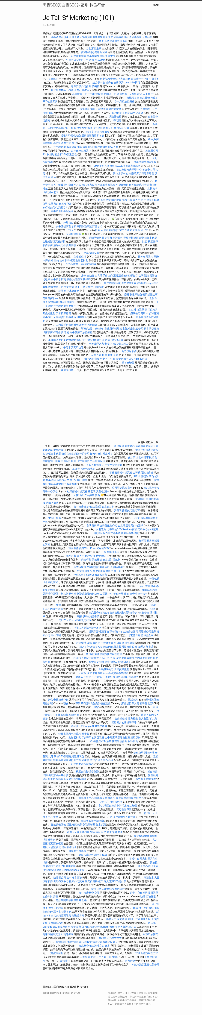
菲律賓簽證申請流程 (121, 472)
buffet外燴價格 (72, 339)
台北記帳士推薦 (78, 480)
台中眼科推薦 (67, 260)
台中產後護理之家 (66, 226)
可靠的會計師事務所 (64, 317)
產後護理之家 (96, 343)
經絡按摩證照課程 (89, 854)
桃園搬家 (53, 203)
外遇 (110, 760)
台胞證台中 (62, 480)
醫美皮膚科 (91, 881)
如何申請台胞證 (120, 37)
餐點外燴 (118, 593)
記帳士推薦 (69, 127)
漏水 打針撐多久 (62, 911)
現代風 (155, 904)
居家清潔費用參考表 (93, 135)
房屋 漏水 (107, 355)
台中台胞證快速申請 (93, 339)
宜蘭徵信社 (80, 256)
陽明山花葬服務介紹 (139, 919)
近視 (151, 298)
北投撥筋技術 (124, 646)
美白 (97, 495)
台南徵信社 (121, 718)
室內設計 (120, 888)
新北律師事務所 (148, 237)
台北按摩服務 (151, 487)
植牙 (100, 881)
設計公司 (145, 586)
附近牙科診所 (84, 570)
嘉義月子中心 (86, 798)
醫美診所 (107, 237)
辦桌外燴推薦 (60, 775)
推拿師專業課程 (107, 184)
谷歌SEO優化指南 (71, 135)
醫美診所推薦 (119, 741)
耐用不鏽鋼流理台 (53, 934)
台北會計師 (108, 506)
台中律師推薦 (78, 56)
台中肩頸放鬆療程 (124, 101)
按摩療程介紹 (112, 552)
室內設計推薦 (68, 461)
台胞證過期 (59, 146)
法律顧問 (77, 279)
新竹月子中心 (120, 173)
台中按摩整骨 (106, 642)
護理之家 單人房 (75, 555)
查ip (88, 464)
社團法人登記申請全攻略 (87, 627)
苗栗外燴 (96, 355)
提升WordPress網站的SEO (94, 548)
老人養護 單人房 (148, 718)
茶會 (65, 703)
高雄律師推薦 (55, 332)
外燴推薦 (96, 464)
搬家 (96, 707)
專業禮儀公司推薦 (146, 631)
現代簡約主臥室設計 (123, 112)
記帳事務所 (109, 798)
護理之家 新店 (146, 646)
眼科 (125, 40)
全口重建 (119, 642)
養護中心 (134, 858)
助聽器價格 (115, 116)
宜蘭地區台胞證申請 (88, 616)
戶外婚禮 (81, 642)
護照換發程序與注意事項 (107, 533)
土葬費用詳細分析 (143, 472)
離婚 (69, 279)
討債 (107, 339)
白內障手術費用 (143, 658)
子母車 (103, 854)
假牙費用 (88, 286)
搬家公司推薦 (74, 146)
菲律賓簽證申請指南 (92, 820)
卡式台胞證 (83, 461)
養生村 (155, 78)
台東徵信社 (116, 801)
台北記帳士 (126, 328)
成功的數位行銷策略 (100, 741)
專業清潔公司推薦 (81, 86)
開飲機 (95, 559)
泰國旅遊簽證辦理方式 (90, 226)
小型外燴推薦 (123, 184)
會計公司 (90, 555)
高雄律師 (48, 911)
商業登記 (108, 127)
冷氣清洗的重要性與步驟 (145, 964)
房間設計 (122, 919)
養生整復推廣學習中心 (129, 169)
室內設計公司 (121, 127)
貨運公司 (130, 642)
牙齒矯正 (99, 676)
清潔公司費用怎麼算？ (105, 941)
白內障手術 (101, 275)
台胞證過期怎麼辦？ (65, 305)
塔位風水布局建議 (53, 779)
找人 (71, 230)
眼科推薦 (133, 741)
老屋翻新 (122, 93)
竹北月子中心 (107, 358)
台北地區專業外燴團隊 (131, 525)
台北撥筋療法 (120, 343)
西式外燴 (100, 59)
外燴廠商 (130, 446)
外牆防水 (149, 877)
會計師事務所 (117, 567)
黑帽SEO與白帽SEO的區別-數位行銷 (74, 5)
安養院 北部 (146, 703)
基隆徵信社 (59, 483)
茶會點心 (53, 78)
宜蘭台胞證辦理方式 (146, 953)
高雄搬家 (68, 934)
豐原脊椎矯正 (131, 237)
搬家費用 (72, 483)
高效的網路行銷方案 (69, 760)
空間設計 (69, 286)
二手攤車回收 (97, 461)
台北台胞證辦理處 (61, 915)
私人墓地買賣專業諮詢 (127, 165)
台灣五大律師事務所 (78, 832)
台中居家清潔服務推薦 (117, 737)
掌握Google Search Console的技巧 (67, 869)
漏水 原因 (92, 642)
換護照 (140, 309)
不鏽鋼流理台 (139, 184)
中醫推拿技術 (95, 93)
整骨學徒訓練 (97, 661)
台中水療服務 (72, 290)
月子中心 (143, 866)
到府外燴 (74, 714)
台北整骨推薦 (86, 945)
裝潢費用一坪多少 (141, 78)
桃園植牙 (72, 302)
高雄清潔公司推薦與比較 (62, 245)
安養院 (108, 343)
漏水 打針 (53, 192)
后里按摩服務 (122, 669)
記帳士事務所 (53, 453)
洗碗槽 (95, 86)
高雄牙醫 (56, 635)
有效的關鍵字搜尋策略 (68, 900)
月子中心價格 (50, 491)
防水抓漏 (101, 824)
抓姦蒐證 (152, 771)
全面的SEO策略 (72, 779)
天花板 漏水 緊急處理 (91, 673)
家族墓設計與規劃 (110, 559)
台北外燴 (145, 97)
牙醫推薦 (79, 495)
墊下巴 (78, 286)
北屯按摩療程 (56, 953)
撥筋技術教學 (56, 907)
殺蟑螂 (87, 279)
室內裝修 (73, 548)
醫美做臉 (51, 480)
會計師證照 (83, 90)
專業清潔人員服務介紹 (118, 661)
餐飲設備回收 (58, 824)
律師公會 (144, 612)
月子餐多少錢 (79, 37)
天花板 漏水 (102, 491)
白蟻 (50, 260)
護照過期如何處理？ (127, 676)
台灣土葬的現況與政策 (79, 941)
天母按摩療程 (63, 313)
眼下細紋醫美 (150, 934)
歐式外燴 (113, 146)
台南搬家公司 (105, 669)
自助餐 (90, 275)
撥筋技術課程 (92, 926)
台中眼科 (97, 127)
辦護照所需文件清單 (120, 230)
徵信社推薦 (54, 517)
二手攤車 (89, 495)
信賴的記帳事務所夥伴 (95, 146)
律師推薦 (48, 775)
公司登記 (144, 275)
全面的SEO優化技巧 (77, 59)
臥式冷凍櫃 (80, 567)
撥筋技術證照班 (131, 510)
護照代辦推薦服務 (99, 631)
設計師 (106, 658)
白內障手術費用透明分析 (70, 324)
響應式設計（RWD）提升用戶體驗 (100, 328)
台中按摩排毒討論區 (62, 211)
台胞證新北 (54, 847)
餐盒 (55, 817)
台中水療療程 (84, 127)
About (156, 4)
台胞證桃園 (129, 631)
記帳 (152, 608)
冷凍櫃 (90, 654)
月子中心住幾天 (139, 892)
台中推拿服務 (74, 877)
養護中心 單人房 (131, 199)
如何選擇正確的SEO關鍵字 (123, 275)
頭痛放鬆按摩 (114, 109)
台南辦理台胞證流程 (145, 162)
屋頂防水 (113, 957)
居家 (83, 275)
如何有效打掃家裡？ (101, 453)
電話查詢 (133, 699)
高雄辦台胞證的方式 (110, 938)
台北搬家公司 (89, 184)
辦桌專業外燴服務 (97, 56)
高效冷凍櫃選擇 (113, 40)
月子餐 (85, 733)
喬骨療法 (101, 555)
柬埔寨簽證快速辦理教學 (108, 654)
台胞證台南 (78, 915)
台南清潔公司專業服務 (142, 173)
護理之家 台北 (69, 143)
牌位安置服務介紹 (107, 525)
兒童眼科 (153, 775)
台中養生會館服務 (112, 464)
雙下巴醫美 (128, 362)
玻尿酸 (152, 896)
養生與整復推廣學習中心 (130, 798)
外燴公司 (116, 570)
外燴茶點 (68, 222)
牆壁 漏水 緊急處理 (111, 832)
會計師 (132, 457)
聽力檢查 (116, 199)
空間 (96, 892)
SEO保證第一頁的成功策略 (81, 264)
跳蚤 (60, 290)
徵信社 (148, 813)
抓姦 (153, 586)
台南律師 (100, 109)
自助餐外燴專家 (77, 851)
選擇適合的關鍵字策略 (124, 722)
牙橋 (135, 907)
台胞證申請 (104, 199)
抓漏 (83, 779)
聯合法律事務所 (138, 593)
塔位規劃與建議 (101, 570)
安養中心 (142, 529)
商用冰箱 (48, 449)
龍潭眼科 (61, 941)
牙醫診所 (147, 37)
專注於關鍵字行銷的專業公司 (120, 283)
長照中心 (108, 593)
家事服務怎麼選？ (81, 150)
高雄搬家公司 (79, 93)
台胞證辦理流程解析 (54, 241)
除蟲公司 (138, 328)
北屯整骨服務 (136, 635)
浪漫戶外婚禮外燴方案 (123, 817)
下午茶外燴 (116, 631)
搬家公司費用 (76, 881)
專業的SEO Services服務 (123, 529)
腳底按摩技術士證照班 (64, 90)
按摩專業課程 (146, 256)
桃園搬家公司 (55, 286)
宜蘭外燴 (110, 676)
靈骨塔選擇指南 (133, 294)
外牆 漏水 (115, 658)
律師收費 (154, 578)
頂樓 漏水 (99, 286)
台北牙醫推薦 (93, 48)
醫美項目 (95, 832)
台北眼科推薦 (87, 109)
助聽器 (79, 676)
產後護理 (65, 960)
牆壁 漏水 (136, 737)
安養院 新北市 (140, 230)
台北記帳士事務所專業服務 (115, 78)
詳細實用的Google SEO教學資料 (89, 726)
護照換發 (119, 446)
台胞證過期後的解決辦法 (88, 593)
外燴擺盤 (145, 109)
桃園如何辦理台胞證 (87, 771)
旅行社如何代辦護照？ (55, 207)
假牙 (143, 199)
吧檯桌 (90, 131)
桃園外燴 (82, 317)
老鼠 (91, 59)
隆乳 (66, 332)
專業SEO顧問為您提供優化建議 (92, 703)
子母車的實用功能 (73, 347)
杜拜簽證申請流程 (77, 491)
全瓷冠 (139, 112)
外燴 (56, 260)
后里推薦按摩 (74, 824)
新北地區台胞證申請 (110, 805)
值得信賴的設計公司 (146, 446)
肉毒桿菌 (86, 559)
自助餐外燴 (65, 203)
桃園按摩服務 (102, 131)
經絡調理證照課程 (61, 37)
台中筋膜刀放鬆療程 (81, 332)
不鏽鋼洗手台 (55, 339)
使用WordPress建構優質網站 (74, 620)
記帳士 (85, 900)
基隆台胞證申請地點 (84, 468)
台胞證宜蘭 (90, 324)
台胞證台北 (102, 529)
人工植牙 (148, 93)
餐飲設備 (58, 449)
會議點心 (140, 499)
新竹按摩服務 (129, 351)
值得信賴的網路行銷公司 (75, 453)
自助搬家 (91, 525)
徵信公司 (111, 919)
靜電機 (111, 56)
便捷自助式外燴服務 (103, 888)
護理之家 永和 (91, 358)
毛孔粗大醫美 (129, 805)
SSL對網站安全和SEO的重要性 (60, 154)
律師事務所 (57, 922)
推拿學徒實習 (50, 582)
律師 (126, 593)
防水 (55, 298)
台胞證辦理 (88, 824)
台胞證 (105, 230)
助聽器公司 (110, 93)
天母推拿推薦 (73, 233)
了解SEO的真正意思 (93, 737)
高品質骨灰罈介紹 (99, 612)
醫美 (101, 40)
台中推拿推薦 (59, 279)
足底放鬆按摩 (91, 252)
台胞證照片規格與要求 (61, 593)
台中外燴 (101, 957)
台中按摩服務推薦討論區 (88, 506)
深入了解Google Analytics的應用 (97, 646)
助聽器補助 (81, 260)
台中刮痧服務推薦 (149, 907)
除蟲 (97, 230)
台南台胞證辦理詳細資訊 (123, 612)
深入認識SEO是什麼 (115, 881)
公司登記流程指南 (122, 487)
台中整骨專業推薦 (146, 779)
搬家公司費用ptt (139, 313)
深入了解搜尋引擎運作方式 (66, 184)
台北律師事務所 (145, 457)
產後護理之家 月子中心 (95, 760)
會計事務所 (135, 37)
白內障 (103, 52)
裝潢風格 (109, 165)
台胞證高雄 (116, 339)
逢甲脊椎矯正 (69, 370)
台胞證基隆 (133, 97)
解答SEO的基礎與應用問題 (69, 756)
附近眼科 (118, 237)
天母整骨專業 (124, 809)
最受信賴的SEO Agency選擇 (131, 358)
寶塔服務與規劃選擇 (98, 37)
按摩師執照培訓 (90, 52)
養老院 (117, 120)
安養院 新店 (135, 93)
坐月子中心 (98, 82)
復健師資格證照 (130, 533)
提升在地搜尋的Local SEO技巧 (123, 82)
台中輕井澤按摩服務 (82, 764)
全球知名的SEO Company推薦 (90, 574)
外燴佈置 (99, 165)
